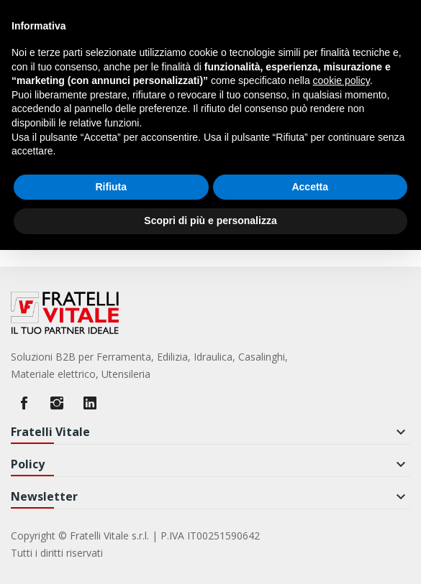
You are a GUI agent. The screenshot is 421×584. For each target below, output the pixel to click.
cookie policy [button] (341, 80)
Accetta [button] (309, 187)
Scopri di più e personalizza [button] (210, 220)
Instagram (57, 403)
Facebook (24, 403)
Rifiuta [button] (111, 187)
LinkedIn (90, 403)
